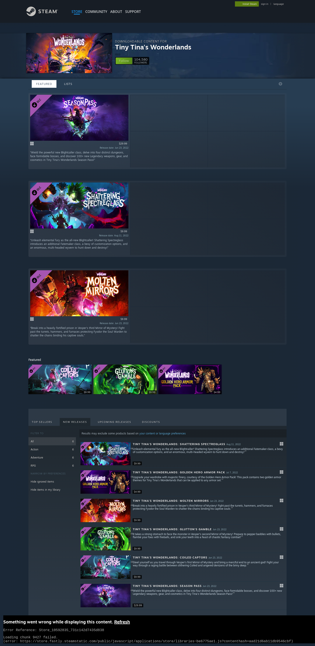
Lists (68, 84)
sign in (264, 3)
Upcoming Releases (114, 421)
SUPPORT (133, 11)
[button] (124, 61)
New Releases (75, 421)
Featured (44, 84)
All (52, 441)
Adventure (52, 457)
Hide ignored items (42, 481)
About (116, 11)
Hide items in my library (45, 489)
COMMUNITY (96, 11)
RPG (52, 465)
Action (52, 449)
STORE (77, 11)
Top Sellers (42, 421)
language (278, 3)
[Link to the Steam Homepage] (45, 15)
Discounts (151, 421)
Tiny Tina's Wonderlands (153, 47)
